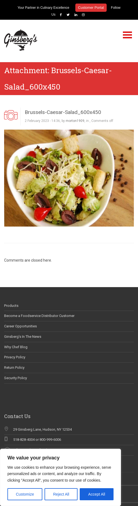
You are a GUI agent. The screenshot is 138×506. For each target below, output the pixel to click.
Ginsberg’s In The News (22, 337)
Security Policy (15, 378)
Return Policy (14, 367)
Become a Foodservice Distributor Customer (39, 316)
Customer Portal (91, 7)
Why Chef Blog (15, 347)
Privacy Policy (14, 357)
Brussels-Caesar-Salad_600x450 (63, 112)
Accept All (96, 494)
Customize (25, 494)
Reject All (61, 494)
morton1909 (75, 121)
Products (11, 306)
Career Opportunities (20, 326)
